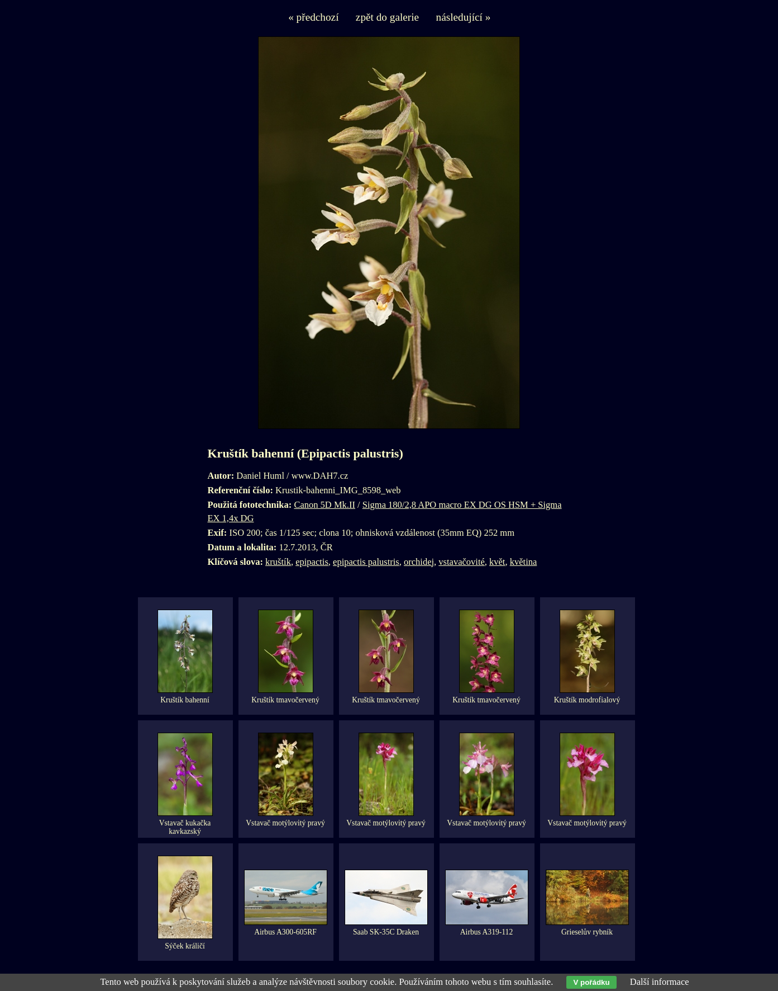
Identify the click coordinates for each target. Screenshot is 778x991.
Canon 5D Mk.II (324, 504)
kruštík (278, 561)
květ (497, 561)
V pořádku (591, 982)
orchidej (419, 561)
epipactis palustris (366, 561)
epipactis (311, 561)
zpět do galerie (387, 17)
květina (523, 561)
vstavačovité (461, 561)
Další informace (659, 981)
